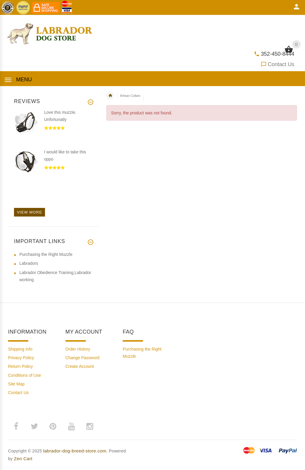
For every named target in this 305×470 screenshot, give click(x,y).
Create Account (80, 366)
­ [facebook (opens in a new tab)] (16, 426)
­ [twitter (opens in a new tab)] (34, 426)
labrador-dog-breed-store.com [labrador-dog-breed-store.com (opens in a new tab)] (74, 450)
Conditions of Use (24, 375)
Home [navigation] (110, 95)
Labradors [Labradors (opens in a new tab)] (28, 263)
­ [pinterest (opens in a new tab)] (52, 426)
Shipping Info (20, 349)
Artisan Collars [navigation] (130, 95)
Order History (78, 349)
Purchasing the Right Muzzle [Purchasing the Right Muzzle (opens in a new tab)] (45, 254)
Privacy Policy (21, 357)
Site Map (16, 384)
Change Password (82, 357)
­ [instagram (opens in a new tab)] (89, 426)
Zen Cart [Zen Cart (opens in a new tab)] (23, 458)
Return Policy (20, 366)
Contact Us (281, 64)
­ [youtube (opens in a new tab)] (71, 426)
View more (29, 212)
